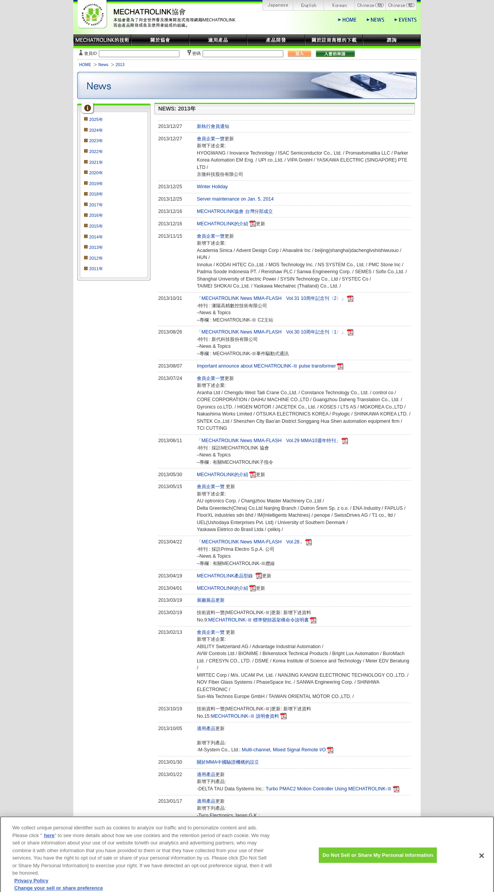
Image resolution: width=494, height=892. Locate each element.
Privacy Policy (31, 886)
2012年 (96, 258)
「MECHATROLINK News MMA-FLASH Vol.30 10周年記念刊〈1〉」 (271, 332)
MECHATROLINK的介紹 (222, 223)
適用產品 (206, 728)
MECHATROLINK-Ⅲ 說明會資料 (245, 716)
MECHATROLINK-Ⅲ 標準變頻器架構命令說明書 (258, 620)
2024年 (96, 130)
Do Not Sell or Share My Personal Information (378, 860)
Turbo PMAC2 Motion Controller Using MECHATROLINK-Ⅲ (329, 789)
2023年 (96, 140)
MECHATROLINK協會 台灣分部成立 (235, 211)
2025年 (96, 119)
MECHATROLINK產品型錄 (225, 576)
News (103, 65)
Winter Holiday (212, 186)
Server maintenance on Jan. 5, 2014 (235, 199)
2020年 (96, 172)
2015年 (96, 226)
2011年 (96, 268)
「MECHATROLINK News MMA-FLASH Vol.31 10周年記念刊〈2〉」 (271, 298)
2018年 (96, 194)
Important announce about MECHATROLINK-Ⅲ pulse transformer (266, 366)
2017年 (96, 205)
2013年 (96, 247)
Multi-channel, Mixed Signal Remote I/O (284, 749)
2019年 (96, 183)
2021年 (96, 162)
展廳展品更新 (211, 600)
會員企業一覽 (211, 138)
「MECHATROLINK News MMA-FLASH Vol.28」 (250, 542)
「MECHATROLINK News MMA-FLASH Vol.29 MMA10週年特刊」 (268, 440)
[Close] (481, 861)
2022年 (96, 151)
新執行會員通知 (213, 126)
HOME (85, 65)
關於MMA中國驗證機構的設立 (228, 762)
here (49, 840)
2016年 (96, 215)
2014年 (96, 237)
